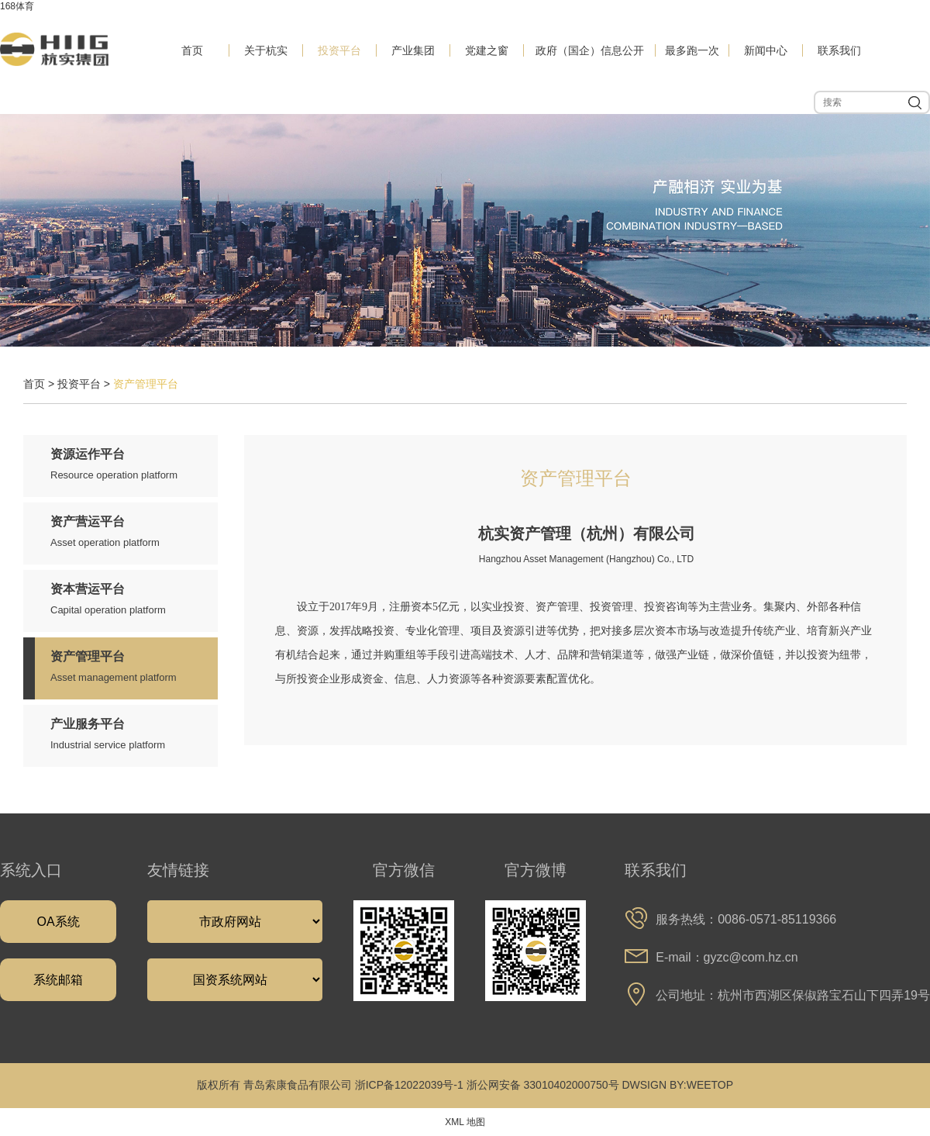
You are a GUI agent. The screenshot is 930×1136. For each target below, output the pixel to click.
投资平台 (339, 50)
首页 (192, 50)
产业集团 (413, 50)
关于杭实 (266, 50)
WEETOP (710, 1085)
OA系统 (57, 921)
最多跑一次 (692, 50)
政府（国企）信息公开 (590, 50)
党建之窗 (486, 50)
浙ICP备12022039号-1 (409, 1085)
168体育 (17, 6)
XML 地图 (465, 1122)
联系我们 (839, 50)
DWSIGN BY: (654, 1085)
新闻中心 (765, 50)
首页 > (40, 384)
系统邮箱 (58, 979)
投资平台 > (85, 384)
